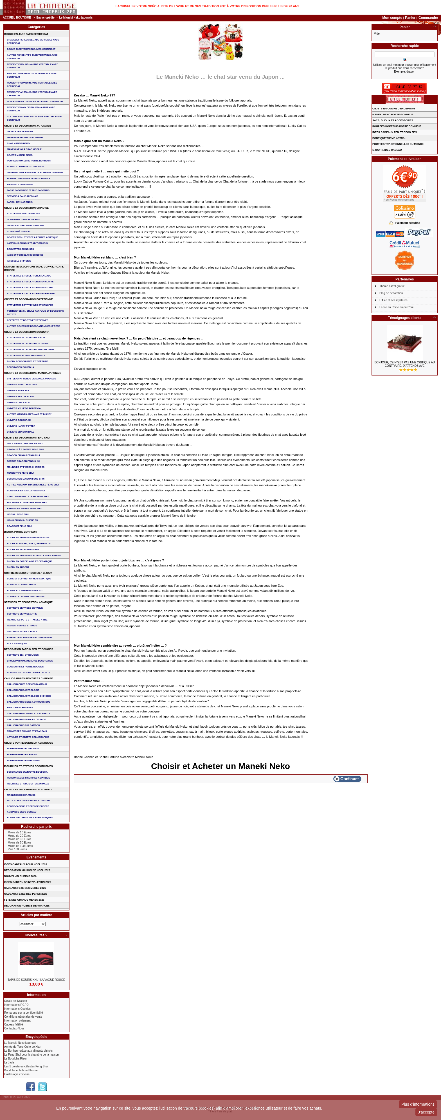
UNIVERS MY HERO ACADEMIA (24, 408)
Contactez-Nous (14, 1028)
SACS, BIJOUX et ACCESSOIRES (392, 120)
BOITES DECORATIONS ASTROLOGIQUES (30, 817)
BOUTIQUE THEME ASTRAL (389, 138)
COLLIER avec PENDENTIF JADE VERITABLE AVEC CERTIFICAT (35, 118)
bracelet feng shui (19, 526)
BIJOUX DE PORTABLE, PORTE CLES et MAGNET (34, 555)
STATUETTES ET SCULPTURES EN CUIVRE (30, 281)
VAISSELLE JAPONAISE (20, 184)
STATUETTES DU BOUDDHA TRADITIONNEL (31, 349)
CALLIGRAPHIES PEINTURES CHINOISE (28, 678)
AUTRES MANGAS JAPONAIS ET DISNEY (29, 414)
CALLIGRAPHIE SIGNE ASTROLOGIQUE (28, 702)
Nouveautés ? (36, 935)
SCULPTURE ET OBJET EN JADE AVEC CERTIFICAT (35, 101)
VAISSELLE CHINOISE (19, 261)
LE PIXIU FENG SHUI (18, 514)
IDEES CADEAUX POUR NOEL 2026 (25, 864)
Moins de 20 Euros (19, 835)
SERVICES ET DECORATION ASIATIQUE (28, 602)
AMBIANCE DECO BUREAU (22, 812)
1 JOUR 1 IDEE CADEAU (387, 150)
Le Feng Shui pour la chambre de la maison (31, 1054)
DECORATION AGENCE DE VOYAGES (27, 905)
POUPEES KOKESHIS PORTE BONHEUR (29, 160)
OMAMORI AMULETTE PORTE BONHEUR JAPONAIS (35, 172)
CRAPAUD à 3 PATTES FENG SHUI (25, 449)
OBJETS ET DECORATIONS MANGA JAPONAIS (32, 373)
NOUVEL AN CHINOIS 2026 (20, 876)
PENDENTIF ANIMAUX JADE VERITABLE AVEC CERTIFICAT (32, 94)
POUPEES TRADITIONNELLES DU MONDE (398, 144)
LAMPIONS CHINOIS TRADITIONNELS (27, 243)
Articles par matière (36, 915)
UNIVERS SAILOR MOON (20, 396)
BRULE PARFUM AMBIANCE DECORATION (30, 661)
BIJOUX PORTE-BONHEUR (20, 531)
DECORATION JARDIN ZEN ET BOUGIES (28, 649)
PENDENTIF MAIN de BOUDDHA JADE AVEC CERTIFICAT (31, 109)
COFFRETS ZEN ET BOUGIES (23, 655)
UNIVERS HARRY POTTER (21, 426)
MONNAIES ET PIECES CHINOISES (25, 467)
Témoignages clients (404, 318)
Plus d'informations (418, 1104)
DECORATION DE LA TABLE (22, 631)
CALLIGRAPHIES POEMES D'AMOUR (27, 684)
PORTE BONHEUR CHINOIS (22, 754)
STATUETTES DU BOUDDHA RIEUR (26, 337)
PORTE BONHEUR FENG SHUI (23, 760)
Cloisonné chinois (18, 231)
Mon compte (392, 18)
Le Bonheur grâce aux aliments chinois (28, 1050)
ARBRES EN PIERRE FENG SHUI (24, 508)
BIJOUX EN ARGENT (18, 567)
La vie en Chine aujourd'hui (396, 307)
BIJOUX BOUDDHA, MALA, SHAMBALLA (29, 543)
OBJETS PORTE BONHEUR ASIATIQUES (28, 742)
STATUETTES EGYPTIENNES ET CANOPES (30, 305)
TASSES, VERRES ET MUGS (22, 625)
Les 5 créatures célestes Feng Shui (26, 1066)
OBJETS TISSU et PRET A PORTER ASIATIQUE (32, 237)
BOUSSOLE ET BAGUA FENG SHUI (26, 490)
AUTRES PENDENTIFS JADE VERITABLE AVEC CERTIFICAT (32, 57)
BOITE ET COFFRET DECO (21, 584)
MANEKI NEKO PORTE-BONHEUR (25, 137)
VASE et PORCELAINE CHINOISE (25, 255)
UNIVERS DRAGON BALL (20, 432)
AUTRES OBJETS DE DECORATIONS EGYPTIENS (33, 326)
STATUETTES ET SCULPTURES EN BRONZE (31, 293)
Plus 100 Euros (17, 849)
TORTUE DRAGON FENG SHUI (23, 461)
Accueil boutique (17, 17)
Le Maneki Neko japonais (20, 1042)
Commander (428, 18)
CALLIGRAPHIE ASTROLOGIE (23, 690)
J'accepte (426, 1112)
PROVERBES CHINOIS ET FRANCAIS (27, 731)
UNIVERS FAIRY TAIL (18, 390)
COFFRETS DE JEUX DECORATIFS (25, 596)
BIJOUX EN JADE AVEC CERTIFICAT (26, 34)
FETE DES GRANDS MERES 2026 (24, 899)
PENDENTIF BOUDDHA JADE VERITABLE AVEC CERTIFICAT (32, 66)
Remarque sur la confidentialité (23, 1012)
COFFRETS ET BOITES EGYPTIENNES (27, 320)
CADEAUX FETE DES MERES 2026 (25, 888)
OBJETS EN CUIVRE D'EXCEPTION (393, 108)
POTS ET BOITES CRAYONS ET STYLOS (28, 800)
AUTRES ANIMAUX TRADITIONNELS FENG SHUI (33, 484)
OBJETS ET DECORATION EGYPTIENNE (28, 299)
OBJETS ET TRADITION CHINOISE (25, 225)
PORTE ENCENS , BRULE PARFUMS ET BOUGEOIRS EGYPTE (35, 313)
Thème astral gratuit (391, 286)
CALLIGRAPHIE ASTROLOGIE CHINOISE (29, 696)
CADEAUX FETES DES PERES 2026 (25, 893)
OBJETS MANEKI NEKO (20, 155)
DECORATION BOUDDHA (20, 367)
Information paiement (17, 1020)
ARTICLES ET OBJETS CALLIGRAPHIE (28, 737)
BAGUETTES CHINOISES (20, 249)
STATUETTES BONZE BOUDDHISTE (26, 355)
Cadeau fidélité (13, 1024)
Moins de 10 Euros (19, 832)
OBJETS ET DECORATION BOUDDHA (27, 331)
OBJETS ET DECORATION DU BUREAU (28, 789)
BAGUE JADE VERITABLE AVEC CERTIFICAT (31, 49)
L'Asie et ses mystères (393, 300)
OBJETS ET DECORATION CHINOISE (26, 207)
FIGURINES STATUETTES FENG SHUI (27, 502)
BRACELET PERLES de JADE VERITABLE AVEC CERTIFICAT (33, 41)
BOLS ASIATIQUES (17, 643)
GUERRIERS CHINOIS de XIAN (23, 219)
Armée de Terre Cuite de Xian (22, 1046)
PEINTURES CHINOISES (20, 707)
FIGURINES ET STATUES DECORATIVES (28, 766)
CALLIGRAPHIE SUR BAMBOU (23, 725)
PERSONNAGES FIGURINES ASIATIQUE (28, 778)
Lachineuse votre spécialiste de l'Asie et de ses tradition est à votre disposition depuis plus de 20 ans (208, 6)
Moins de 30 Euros (19, 839)
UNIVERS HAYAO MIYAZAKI (22, 384)
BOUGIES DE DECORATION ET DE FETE (28, 672)
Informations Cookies (17, 1008)
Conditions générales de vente (23, 1016)
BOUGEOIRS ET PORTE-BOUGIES (25, 666)
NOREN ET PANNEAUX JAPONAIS (25, 166)
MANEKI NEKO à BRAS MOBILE (24, 149)
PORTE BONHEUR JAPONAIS (23, 748)
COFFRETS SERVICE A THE (22, 614)
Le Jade (9, 1062)
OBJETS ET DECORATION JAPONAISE (27, 125)
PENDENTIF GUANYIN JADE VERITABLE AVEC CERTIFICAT (32, 84)
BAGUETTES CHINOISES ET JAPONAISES (30, 637)
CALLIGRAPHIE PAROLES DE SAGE (26, 719)
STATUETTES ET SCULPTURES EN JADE (29, 276)
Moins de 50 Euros (19, 842)
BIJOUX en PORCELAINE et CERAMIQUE (29, 561)
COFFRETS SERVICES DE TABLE (25, 608)
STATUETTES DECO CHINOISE (23, 213)
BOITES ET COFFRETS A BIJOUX (25, 590)
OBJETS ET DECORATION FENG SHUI (27, 437)
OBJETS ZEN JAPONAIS (20, 131)
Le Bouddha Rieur (15, 1058)
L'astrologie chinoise (17, 1074)
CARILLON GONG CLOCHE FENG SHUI (28, 496)
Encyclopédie (45, 17)
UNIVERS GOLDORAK (19, 420)
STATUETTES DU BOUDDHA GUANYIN (27, 343)
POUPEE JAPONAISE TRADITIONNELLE (28, 178)
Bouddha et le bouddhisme (21, 1070)
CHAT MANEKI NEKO (18, 143)
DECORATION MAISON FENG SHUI (25, 479)
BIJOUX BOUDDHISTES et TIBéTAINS (27, 361)
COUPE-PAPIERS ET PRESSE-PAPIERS (28, 806)
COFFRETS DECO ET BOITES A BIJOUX (28, 573)
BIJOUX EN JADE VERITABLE (23, 549)
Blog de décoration (391, 293)
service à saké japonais (22, 196)
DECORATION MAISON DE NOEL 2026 (27, 870)
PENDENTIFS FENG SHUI (20, 473)
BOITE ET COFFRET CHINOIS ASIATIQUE (29, 578)
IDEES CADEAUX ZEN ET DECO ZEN (394, 132)
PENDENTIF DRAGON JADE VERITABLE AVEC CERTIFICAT (32, 75)
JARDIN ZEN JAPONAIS (20, 202)
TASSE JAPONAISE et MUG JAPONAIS (28, 190)
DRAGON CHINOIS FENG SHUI (23, 455)
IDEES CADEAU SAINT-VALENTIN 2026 (27, 882)
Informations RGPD (16, 1004)
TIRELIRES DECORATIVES (21, 795)
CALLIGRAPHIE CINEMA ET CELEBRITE (28, 713)
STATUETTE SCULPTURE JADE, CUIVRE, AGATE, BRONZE (34, 268)
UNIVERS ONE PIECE (18, 402)
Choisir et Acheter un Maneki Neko (220, 766)
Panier (410, 18)
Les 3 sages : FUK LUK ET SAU (24, 443)
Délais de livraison (15, 1000)
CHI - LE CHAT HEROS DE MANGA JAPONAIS (31, 378)
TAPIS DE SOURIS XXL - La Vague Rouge (36, 979)
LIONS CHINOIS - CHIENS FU (22, 520)
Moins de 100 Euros (20, 845)
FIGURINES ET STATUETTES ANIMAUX (28, 783)
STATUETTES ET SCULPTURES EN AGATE (30, 287)
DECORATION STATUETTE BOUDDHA (27, 772)
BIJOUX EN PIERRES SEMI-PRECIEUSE (28, 537)
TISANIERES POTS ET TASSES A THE (27, 620)
